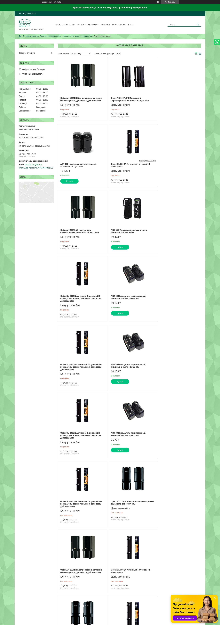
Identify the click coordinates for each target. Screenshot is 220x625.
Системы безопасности (50, 36)
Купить (166, 115)
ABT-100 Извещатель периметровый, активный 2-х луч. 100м (175, 99)
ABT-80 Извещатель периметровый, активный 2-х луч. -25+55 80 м (126, 505)
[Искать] (198, 25)
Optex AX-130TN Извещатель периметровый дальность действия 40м (128, 368)
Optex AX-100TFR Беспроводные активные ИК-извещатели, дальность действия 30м (81, 99)
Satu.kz (122, 620)
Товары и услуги (86, 25)
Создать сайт (47, 2)
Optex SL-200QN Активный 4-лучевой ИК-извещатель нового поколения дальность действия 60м (80, 232)
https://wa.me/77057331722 (41, 168)
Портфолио (118, 25)
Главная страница (65, 25)
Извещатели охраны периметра (77, 36)
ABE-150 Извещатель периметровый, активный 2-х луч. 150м (175, 165)
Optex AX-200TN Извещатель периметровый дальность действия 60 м (80, 573)
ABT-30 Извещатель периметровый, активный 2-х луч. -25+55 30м (174, 299)
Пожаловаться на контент (121, 622)
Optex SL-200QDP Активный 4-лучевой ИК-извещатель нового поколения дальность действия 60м (177, 232)
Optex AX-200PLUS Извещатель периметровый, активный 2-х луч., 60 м (127, 165)
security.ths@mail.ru (34, 164)
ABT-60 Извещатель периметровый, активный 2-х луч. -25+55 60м (126, 231)
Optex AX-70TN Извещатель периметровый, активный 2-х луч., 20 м (127, 436)
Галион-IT (105, 25)
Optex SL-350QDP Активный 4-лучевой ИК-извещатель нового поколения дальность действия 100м (81, 369)
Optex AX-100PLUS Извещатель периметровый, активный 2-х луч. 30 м (127, 99)
